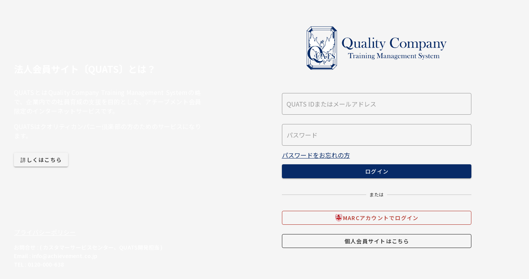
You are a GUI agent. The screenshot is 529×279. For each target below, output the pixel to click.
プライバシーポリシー (45, 232)
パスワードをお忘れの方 (316, 155)
